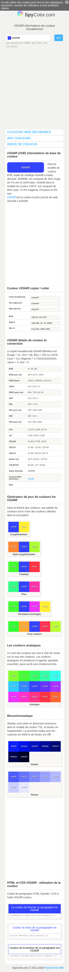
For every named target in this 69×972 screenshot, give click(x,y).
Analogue (34, 704)
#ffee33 (24, 527)
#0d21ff (13, 746)
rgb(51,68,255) (45, 317)
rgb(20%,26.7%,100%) (45, 323)
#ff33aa (34, 586)
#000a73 (55, 746)
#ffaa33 (24, 626)
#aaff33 (34, 547)
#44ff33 (13, 566)
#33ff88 (13, 586)
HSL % (12, 328)
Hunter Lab (14, 459)
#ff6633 (55, 697)
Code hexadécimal (17, 297)
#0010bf (34, 746)
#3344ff (45, 298)
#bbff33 (55, 626)
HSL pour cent (15, 410)
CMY (11, 398)
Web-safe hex (15, 309)
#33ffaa (45, 676)
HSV (11, 416)
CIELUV (12, 447)
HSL (11, 404)
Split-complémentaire (24, 554)
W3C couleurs (19, 138)
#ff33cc (24, 697)
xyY (10, 436)
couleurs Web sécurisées (29, 132)
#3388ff (24, 686)
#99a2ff (45, 776)
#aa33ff (55, 686)
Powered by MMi (54, 967)
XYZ (11, 430)
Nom (11, 485)
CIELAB (12, 441)
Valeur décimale (16, 471)
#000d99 (45, 746)
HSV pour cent (15, 422)
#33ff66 (34, 676)
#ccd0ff (13, 787)
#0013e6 (24, 746)
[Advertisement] (34, 84)
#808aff (34, 776)
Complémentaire (18, 534)
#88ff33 (13, 676)
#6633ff (45, 686)
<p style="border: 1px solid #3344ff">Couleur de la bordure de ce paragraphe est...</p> (34, 956)
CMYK (11, 387)
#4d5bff (13, 776)
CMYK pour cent (16, 392)
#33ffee (55, 676)
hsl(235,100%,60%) (45, 329)
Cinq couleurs (34, 634)
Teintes (34, 795)
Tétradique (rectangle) (29, 614)
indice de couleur (22, 144)
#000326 (24, 757)
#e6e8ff (24, 787)
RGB (11, 316)
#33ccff (13, 686)
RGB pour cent (15, 375)
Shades (34, 764)
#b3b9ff (55, 776)
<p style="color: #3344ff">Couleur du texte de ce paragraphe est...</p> (34, 936)
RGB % (12, 322)
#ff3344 (34, 566)
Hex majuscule (15, 303)
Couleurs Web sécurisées (15, 478)
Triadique (24, 574)
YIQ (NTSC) (14, 465)
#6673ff (24, 776)
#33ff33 (13, 626)
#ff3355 (45, 626)
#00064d (13, 757)
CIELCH (12, 453)
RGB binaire (14, 381)
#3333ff (11, 197)
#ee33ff (34, 606)
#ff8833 (13, 547)
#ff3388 (34, 697)
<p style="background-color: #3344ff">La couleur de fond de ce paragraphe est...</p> (34, 916)
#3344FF (45, 304)
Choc (24, 594)
